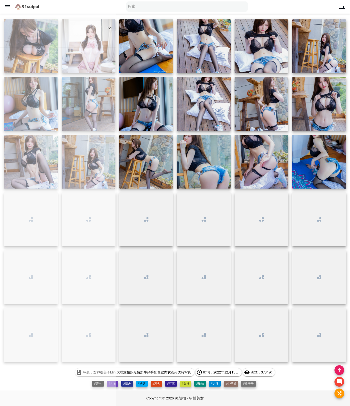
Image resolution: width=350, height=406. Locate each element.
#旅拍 (200, 383)
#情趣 (127, 383)
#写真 (171, 383)
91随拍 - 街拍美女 (189, 398)
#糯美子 (248, 383)
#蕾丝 (98, 383)
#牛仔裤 (231, 383)
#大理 (215, 383)
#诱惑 (142, 383)
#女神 (185, 383)
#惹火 (156, 383)
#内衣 (112, 383)
